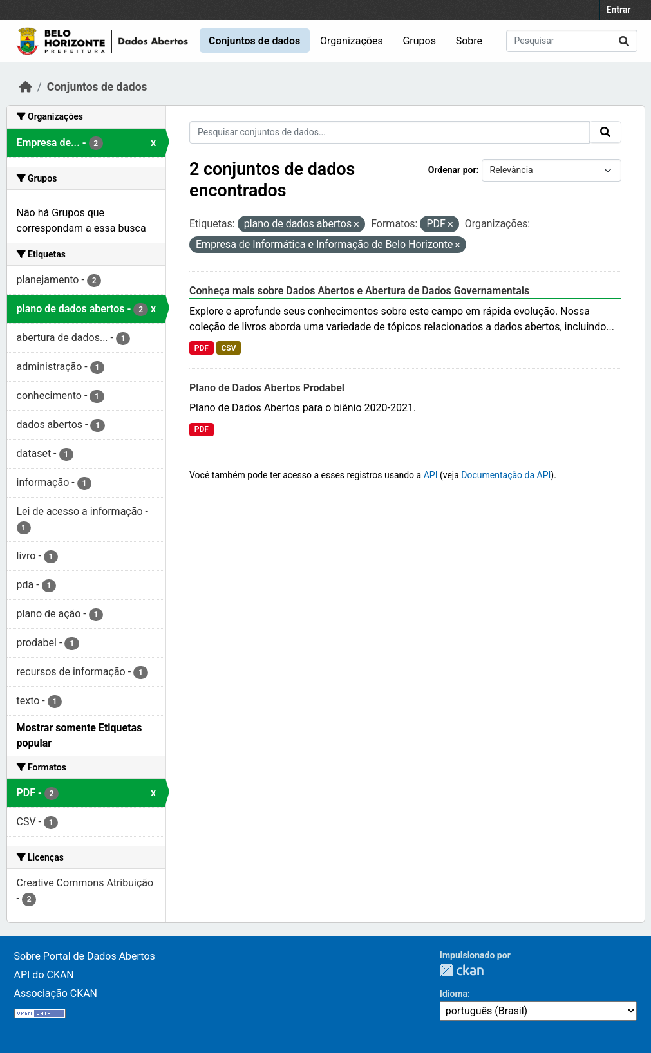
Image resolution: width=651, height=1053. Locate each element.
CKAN (462, 970)
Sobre (469, 41)
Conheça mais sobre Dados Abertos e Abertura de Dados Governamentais (359, 290)
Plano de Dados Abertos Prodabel (266, 388)
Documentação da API (506, 475)
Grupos (419, 41)
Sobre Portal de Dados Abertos (84, 956)
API (431, 475)
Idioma (453, 994)
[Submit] (623, 41)
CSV (228, 348)
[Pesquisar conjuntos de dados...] (571, 41)
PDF (201, 348)
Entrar (619, 10)
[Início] (25, 86)
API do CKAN (44, 975)
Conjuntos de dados (254, 41)
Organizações (351, 41)
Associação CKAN (56, 993)
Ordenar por (452, 170)
